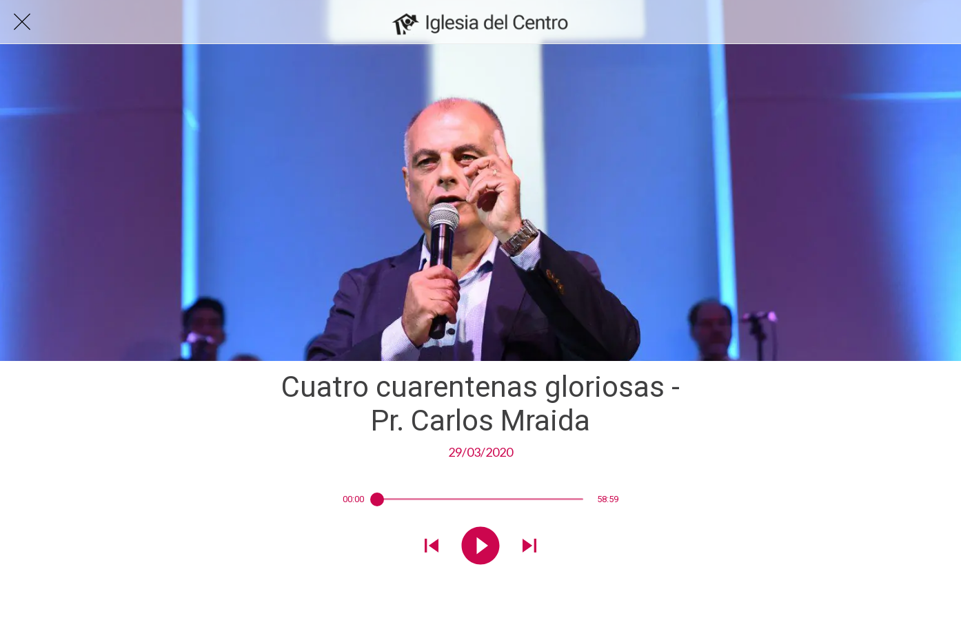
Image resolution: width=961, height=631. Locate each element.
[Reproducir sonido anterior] (431, 547)
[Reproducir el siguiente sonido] (529, 547)
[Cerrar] (22, 22)
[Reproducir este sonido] (480, 547)
